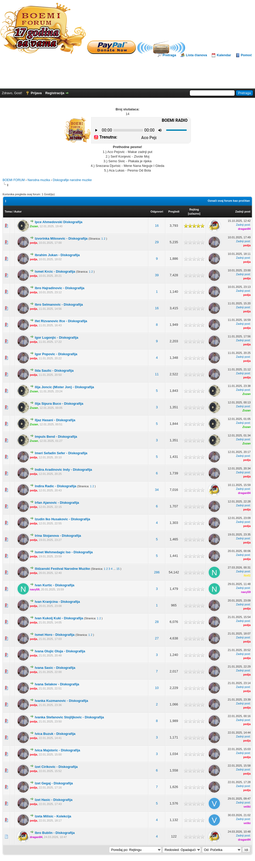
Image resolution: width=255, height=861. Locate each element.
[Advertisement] (127, 71)
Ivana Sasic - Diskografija (55, 668)
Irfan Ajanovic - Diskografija (57, 503)
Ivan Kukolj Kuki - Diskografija (59, 618)
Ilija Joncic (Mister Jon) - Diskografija (64, 387)
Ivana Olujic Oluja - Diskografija (60, 651)
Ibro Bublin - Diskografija (55, 833)
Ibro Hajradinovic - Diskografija (59, 288)
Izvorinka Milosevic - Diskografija (61, 238)
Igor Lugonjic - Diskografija (56, 337)
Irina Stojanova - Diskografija (58, 536)
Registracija (54, 93)
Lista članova (196, 55)
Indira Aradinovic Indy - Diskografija (63, 470)
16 (157, 226)
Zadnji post (242, 211)
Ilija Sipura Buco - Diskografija (59, 403)
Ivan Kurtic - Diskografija (54, 585)
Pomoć (246, 55)
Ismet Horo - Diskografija (54, 635)
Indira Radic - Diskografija (55, 486)
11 (157, 374)
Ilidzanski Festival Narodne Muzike (62, 569)
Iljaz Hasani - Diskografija (55, 420)
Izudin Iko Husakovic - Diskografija (62, 519)
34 (157, 490)
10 (157, 688)
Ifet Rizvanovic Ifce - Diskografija (61, 321)
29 (157, 242)
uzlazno (194, 213)
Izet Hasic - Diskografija (53, 800)
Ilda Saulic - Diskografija (54, 370)
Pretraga (169, 55)
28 (157, 622)
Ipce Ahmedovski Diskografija (58, 222)
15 (118, 568)
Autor (18, 211)
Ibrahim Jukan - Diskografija (57, 255)
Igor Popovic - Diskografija (56, 354)
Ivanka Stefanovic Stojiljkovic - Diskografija (69, 717)
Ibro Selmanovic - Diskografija (59, 304)
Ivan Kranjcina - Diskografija (57, 602)
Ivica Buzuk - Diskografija (55, 734)
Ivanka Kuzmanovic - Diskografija (61, 701)
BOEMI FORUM (14, 180)
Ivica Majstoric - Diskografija (57, 750)
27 (157, 638)
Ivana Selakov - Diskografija (57, 684)
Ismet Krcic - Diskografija (55, 271)
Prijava (36, 93)
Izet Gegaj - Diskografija (54, 783)
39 (157, 275)
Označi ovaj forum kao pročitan (229, 200)
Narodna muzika (39, 180)
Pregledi (173, 211)
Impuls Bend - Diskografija (56, 436)
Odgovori (156, 211)
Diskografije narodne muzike (72, 180)
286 (157, 572)
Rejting (194, 209)
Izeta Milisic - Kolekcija (53, 816)
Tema (8, 211)
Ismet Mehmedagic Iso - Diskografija (64, 552)
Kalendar (224, 55)
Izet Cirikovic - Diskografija (56, 767)
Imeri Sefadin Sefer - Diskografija (61, 453)
